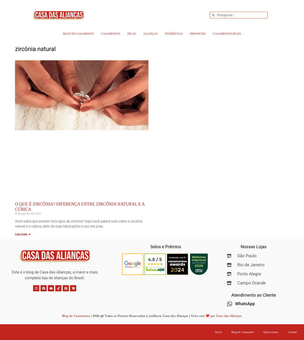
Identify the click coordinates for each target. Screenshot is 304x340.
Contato (292, 332)
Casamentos (110, 33)
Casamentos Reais (227, 33)
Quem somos (270, 332)
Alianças (150, 33)
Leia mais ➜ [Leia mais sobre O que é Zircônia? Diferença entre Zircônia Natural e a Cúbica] (22, 234)
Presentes (198, 33)
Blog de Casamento (78, 33)
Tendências (173, 33)
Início (218, 332)
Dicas (131, 33)
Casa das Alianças (229, 316)
